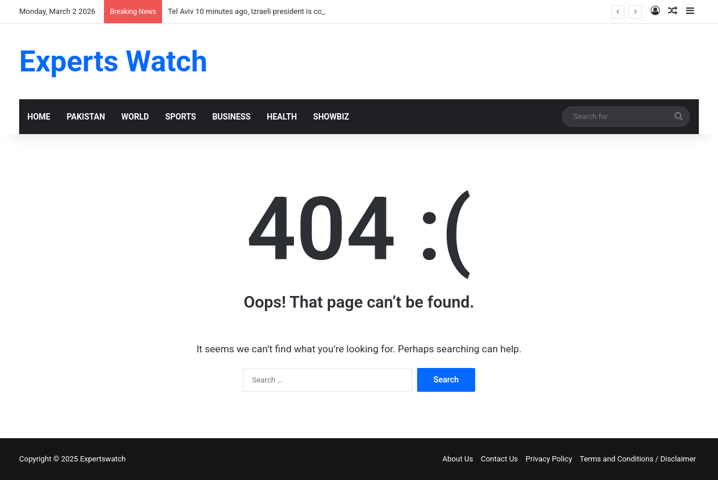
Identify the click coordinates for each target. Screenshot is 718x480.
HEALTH (282, 116)
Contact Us (499, 458)
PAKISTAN (86, 116)
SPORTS (180, 116)
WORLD (135, 116)
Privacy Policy (549, 458)
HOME (39, 116)
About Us (458, 458)
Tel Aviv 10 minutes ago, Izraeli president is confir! (251, 11)
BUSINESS (231, 116)
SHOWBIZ (331, 116)
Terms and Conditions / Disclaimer (638, 458)
